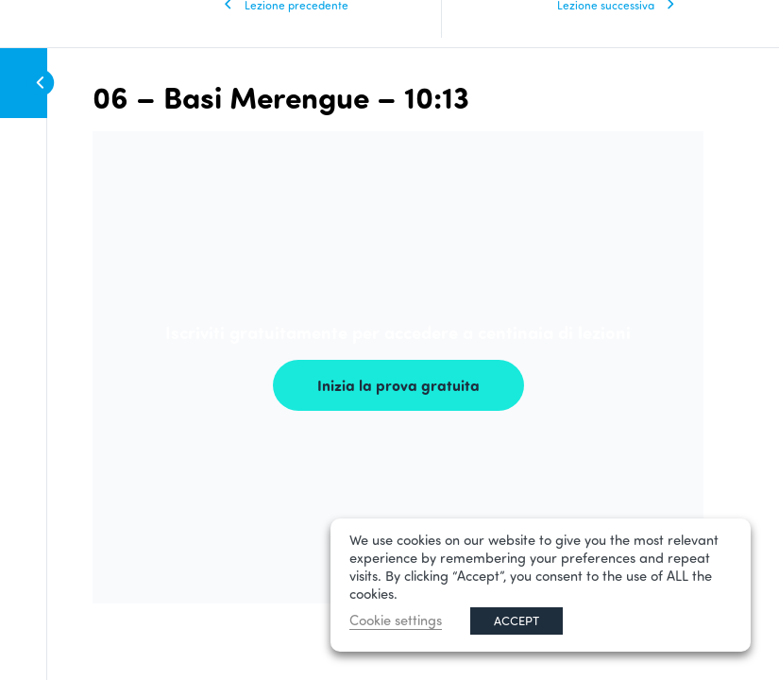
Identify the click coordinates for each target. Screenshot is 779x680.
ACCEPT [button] (516, 620)
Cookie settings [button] (395, 620)
